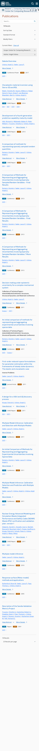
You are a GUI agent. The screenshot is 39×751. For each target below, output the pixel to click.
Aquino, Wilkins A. (22, 91)
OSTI (4, 76)
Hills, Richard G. (7, 121)
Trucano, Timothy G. (16, 124)
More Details (7, 68)
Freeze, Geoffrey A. (28, 529)
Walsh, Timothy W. (8, 91)
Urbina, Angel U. (7, 65)
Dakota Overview (9, 61)
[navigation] (19, 641)
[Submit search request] (35, 21)
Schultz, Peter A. (20, 531)
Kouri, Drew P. (13, 93)
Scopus (5, 311)
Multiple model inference (12, 554)
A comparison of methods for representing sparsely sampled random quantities (18, 146)
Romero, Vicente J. (8, 152)
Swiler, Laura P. (19, 65)
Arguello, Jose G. (21, 527)
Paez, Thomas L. (20, 614)
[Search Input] (19, 21)
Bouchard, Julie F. (15, 529)
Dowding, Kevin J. (8, 614)
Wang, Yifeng (13, 533)
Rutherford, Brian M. (9, 584)
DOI (4, 107)
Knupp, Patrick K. (8, 403)
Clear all (16, 45)
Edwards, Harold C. (8, 527)
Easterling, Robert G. (24, 612)
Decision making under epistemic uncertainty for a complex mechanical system (18, 285)
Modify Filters (10, 39)
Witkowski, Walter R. (20, 121)
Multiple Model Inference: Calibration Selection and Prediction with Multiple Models (18, 485)
